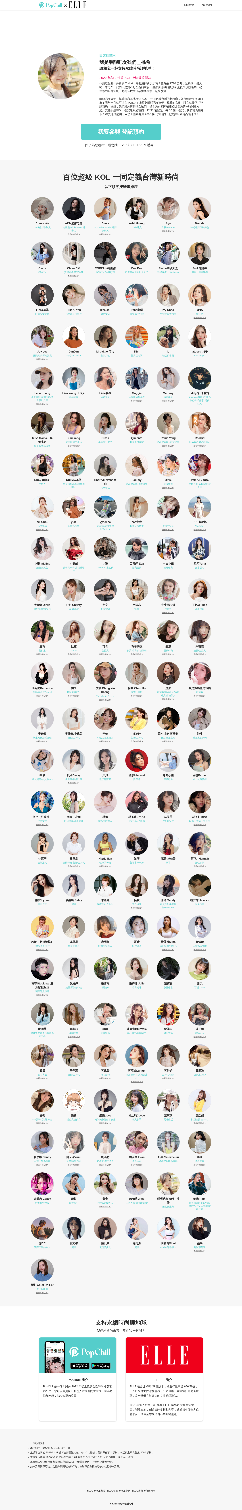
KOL (90, 1490)
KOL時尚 (138, 1490)
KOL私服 (113, 1490)
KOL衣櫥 (100, 1490)
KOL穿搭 (125, 1490)
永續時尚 (150, 1490)
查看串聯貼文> (74, 234)
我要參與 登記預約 (121, 132)
